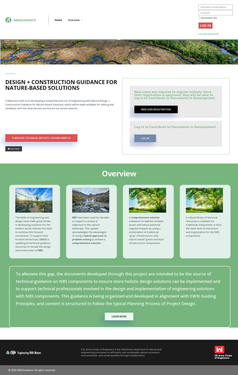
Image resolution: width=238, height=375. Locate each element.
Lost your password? (209, 33)
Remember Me (208, 17)
